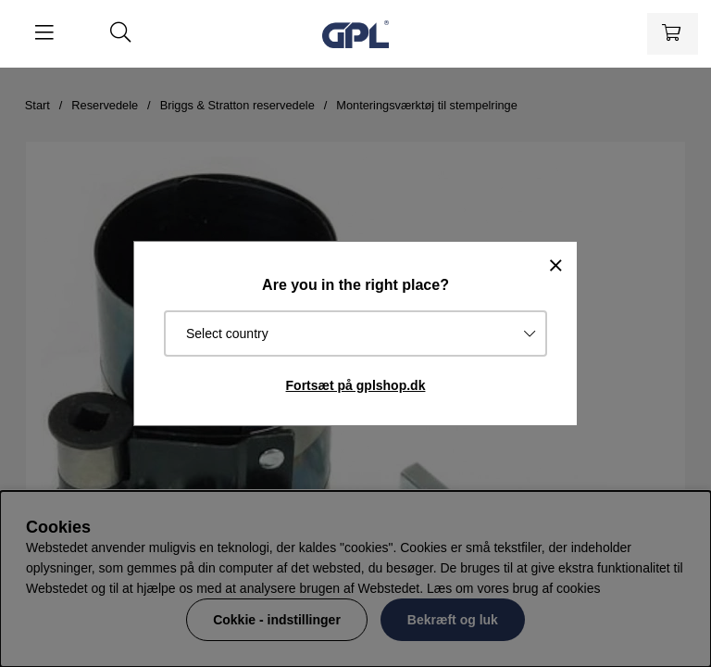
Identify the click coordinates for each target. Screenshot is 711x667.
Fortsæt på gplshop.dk (356, 385)
